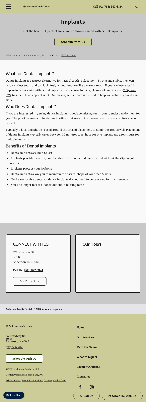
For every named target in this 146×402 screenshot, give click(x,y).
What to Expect (87, 357)
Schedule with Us (73, 42)
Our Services (85, 337)
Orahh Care (59, 380)
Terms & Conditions (32, 380)
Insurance (83, 376)
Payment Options (88, 366)
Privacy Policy (13, 380)
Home (80, 327)
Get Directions (30, 281)
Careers (48, 380)
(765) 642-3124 (68, 55)
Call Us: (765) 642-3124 (108, 6)
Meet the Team (87, 347)
